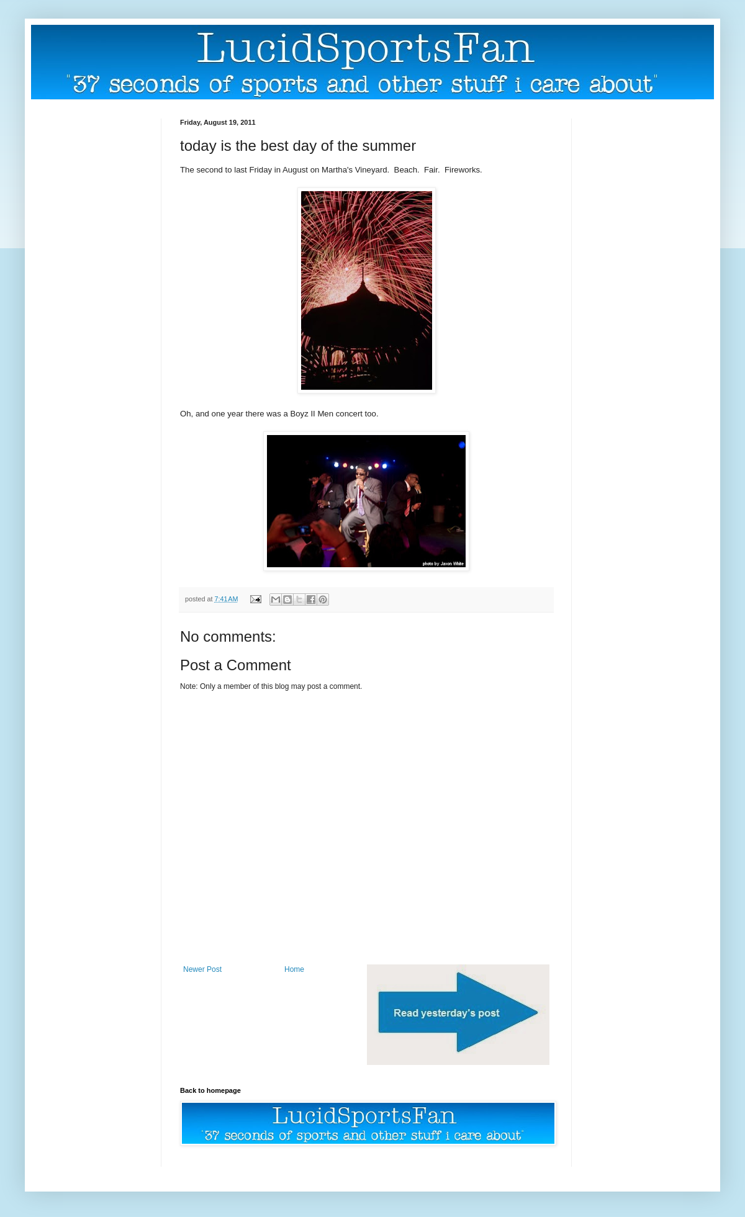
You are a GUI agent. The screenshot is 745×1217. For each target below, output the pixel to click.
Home (294, 969)
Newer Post (202, 969)
